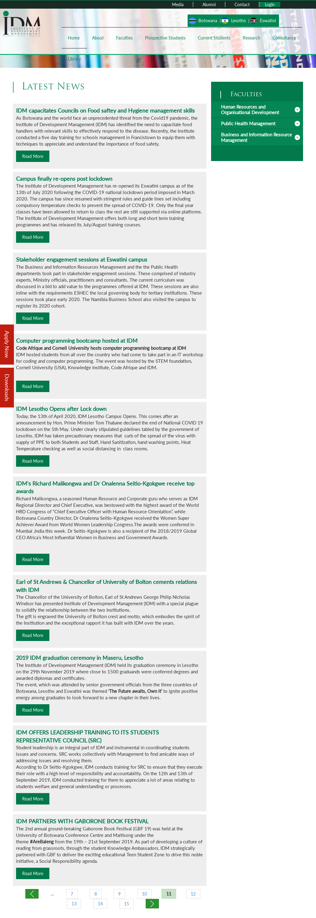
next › (152, 903)
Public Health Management (248, 123)
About (98, 37)
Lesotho (238, 20)
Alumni (209, 4)
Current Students (214, 37)
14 (100, 903)
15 (126, 903)
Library (74, 58)
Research (251, 37)
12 (193, 893)
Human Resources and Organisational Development (250, 109)
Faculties (124, 37)
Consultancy (284, 37)
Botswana (207, 20)
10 (144, 893)
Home (74, 37)
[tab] (257, 109)
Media (178, 4)
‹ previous (32, 894)
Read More (32, 156)
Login (270, 4)
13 (74, 903)
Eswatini (268, 20)
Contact (242, 4)
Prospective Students (165, 37)
